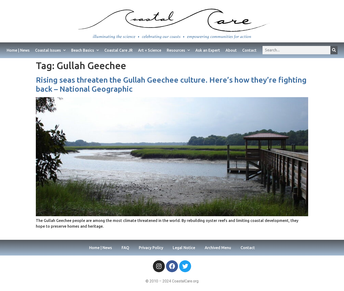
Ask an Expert (207, 50)
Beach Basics (85, 50)
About (231, 50)
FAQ (125, 248)
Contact (249, 50)
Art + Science (149, 50)
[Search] (334, 50)
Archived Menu (218, 248)
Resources (178, 50)
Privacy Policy (151, 248)
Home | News (18, 50)
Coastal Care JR (118, 50)
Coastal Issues (50, 50)
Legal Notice (184, 248)
